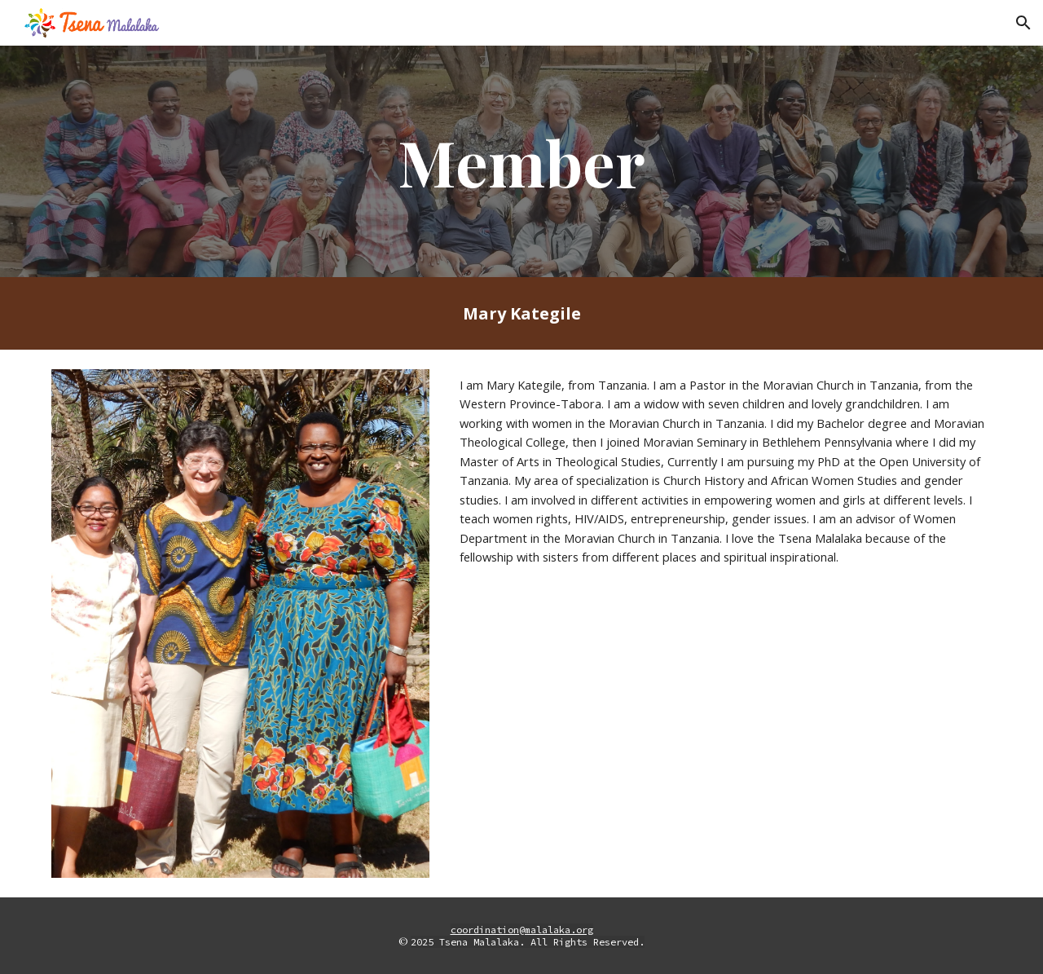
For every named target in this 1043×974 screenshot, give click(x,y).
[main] (521, 161)
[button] (1023, 22)
